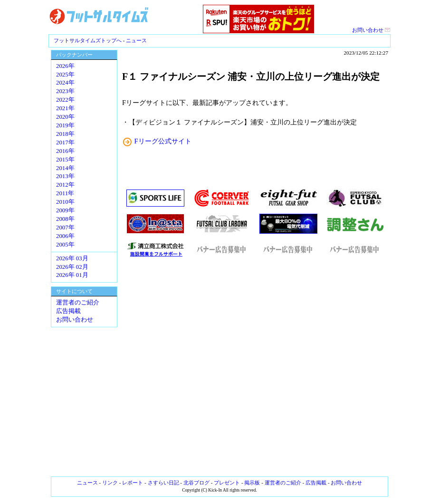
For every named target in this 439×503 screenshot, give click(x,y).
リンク (110, 482)
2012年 (65, 184)
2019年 (65, 125)
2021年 (65, 108)
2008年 (65, 219)
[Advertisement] (255, 367)
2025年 (65, 74)
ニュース (136, 40)
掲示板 (252, 482)
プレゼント (227, 482)
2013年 (65, 176)
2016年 (65, 151)
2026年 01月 (72, 275)
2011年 (65, 193)
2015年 (65, 159)
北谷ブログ (196, 482)
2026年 (65, 66)
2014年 (65, 168)
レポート (132, 482)
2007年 (65, 227)
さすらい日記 (163, 482)
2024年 (65, 82)
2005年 (65, 244)
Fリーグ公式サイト (162, 141)
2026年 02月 (72, 267)
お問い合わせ (371, 30)
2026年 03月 (72, 258)
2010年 (65, 202)
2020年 (65, 117)
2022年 (65, 99)
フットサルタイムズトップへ (88, 40)
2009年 (65, 210)
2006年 (65, 236)
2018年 (65, 134)
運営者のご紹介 (77, 302)
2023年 (65, 91)
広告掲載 (68, 311)
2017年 (65, 142)
